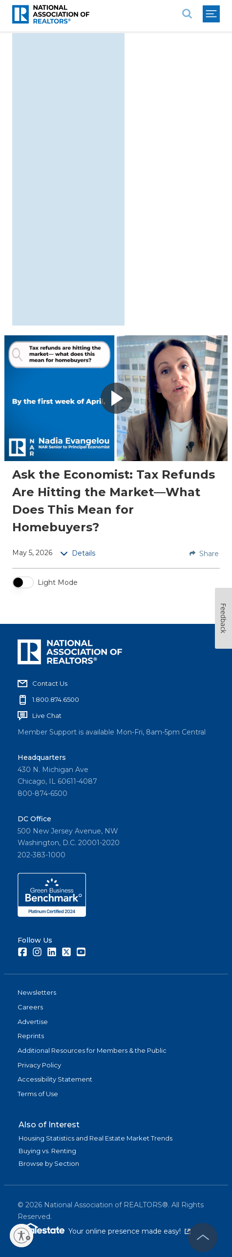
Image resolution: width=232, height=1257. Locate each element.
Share (204, 554)
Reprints (31, 1036)
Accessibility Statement (55, 1079)
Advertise (33, 1021)
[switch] (23, 582)
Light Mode (58, 582)
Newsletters (37, 992)
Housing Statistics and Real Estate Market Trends (95, 1138)
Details (77, 553)
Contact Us (49, 683)
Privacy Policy (39, 1065)
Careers (30, 1007)
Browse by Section (49, 1163)
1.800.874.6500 (55, 699)
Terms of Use (38, 1094)
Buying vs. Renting (47, 1151)
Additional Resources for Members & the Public (92, 1050)
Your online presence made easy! (129, 1231)
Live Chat (47, 715)
